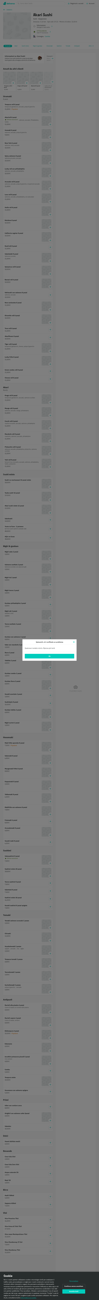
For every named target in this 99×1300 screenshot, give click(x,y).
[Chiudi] (74, 642)
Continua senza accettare (73, 1286)
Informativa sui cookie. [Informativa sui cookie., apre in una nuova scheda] (28, 1298)
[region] (49, 1286)
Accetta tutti (73, 1291)
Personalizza (73, 1281)
